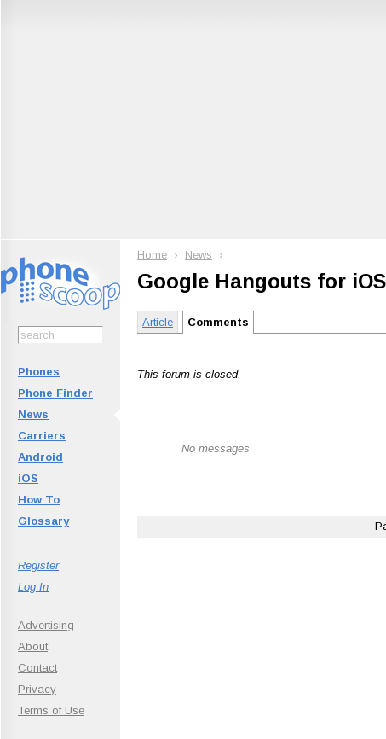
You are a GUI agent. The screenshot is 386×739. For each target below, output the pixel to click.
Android (40, 457)
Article (157, 322)
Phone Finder (55, 393)
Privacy (37, 689)
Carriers (42, 435)
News (33, 414)
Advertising (46, 625)
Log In (33, 586)
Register (38, 565)
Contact (37, 667)
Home (152, 254)
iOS (28, 478)
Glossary (43, 521)
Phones (39, 371)
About (33, 646)
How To (39, 499)
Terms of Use (51, 710)
